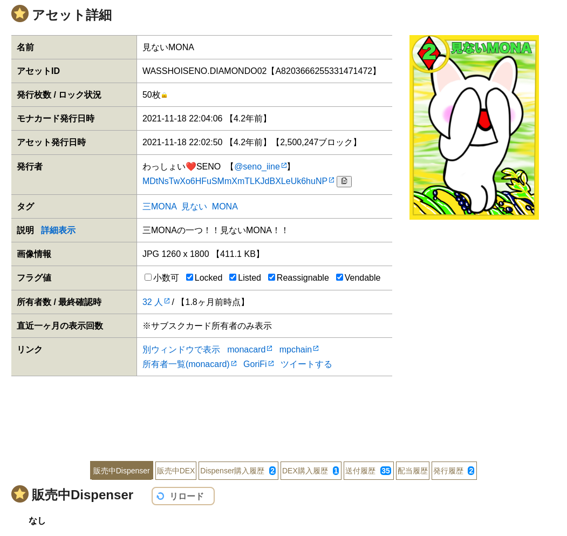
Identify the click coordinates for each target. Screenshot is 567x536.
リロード (186, 496)
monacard (246, 349)
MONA (224, 206)
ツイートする (306, 364)
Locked (204, 277)
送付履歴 (368, 470)
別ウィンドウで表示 (181, 349)
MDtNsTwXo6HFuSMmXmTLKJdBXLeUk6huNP (234, 181)
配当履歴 (413, 470)
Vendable (358, 277)
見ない (194, 206)
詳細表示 (58, 230)
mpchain (295, 349)
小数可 (162, 277)
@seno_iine (257, 166)
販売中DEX (176, 470)
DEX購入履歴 (310, 470)
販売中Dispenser (121, 470)
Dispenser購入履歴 (238, 470)
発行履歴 (454, 470)
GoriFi (255, 364)
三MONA (159, 206)
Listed (245, 277)
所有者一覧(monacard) (186, 364)
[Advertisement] (283, 411)
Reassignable (298, 277)
